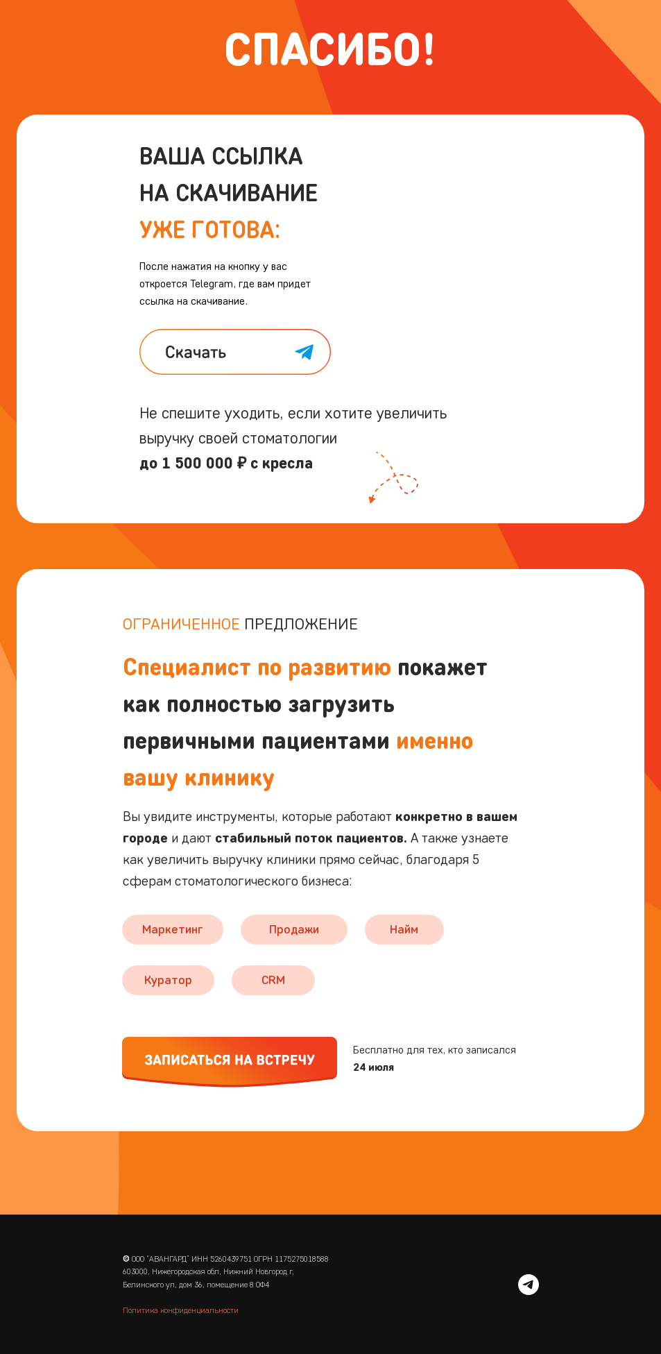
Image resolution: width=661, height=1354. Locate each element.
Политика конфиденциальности (181, 1310)
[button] (229, 1062)
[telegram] (528, 1284)
